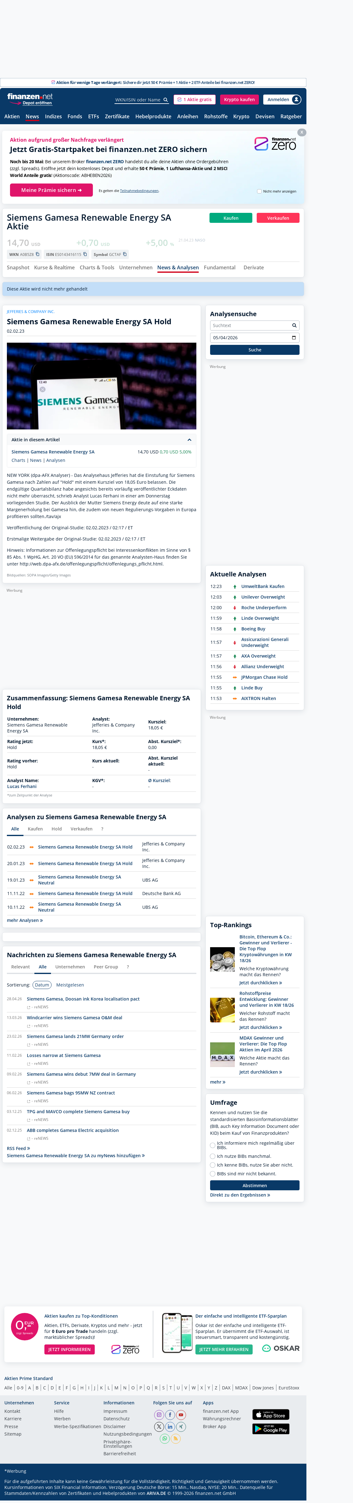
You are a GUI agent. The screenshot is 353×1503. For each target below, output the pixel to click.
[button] (195, 100)
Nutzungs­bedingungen (127, 1437)
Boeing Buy (253, 631)
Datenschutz (116, 1421)
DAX (226, 1390)
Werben (62, 1421)
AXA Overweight (258, 658)
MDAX (241, 1390)
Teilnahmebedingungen (139, 190)
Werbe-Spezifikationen (77, 1429)
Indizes (53, 117)
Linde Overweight (260, 621)
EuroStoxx (289, 1390)
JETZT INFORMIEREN (69, 1352)
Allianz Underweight (262, 669)
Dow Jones (263, 1390)
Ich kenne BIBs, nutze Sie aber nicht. (255, 1168)
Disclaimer (114, 1429)
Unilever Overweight (263, 599)
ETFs (93, 117)
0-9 (20, 1390)
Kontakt (12, 1414)
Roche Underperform (263, 610)
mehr (217, 1084)
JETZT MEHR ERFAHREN (224, 1352)
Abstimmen (255, 1188)
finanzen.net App (221, 1414)
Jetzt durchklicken (261, 985)
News (32, 117)
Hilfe (59, 1414)
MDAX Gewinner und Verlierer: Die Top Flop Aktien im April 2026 (263, 1046)
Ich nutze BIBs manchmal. (244, 1159)
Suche (255, 352)
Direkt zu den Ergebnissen (240, 1198)
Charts (18, 462)
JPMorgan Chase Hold (264, 680)
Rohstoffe (216, 117)
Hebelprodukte (153, 117)
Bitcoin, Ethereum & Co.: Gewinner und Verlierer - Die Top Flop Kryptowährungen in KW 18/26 (266, 951)
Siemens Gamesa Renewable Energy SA (53, 455)
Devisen (265, 117)
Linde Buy (252, 690)
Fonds (75, 117)
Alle (8, 1390)
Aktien (12, 117)
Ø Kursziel (159, 783)
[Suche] (166, 100)
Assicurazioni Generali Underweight (265, 645)
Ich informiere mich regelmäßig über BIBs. (256, 1148)
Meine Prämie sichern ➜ (51, 190)
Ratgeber (291, 117)
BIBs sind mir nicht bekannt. (246, 1176)
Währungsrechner (222, 1421)
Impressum (115, 1414)
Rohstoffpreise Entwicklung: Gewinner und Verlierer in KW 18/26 (267, 1002)
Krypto (241, 117)
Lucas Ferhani (22, 789)
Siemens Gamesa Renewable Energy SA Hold (85, 849)
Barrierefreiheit (119, 1456)
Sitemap (13, 1437)
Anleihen (187, 117)
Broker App (214, 1429)
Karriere (13, 1421)
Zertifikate (117, 117)
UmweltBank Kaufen (263, 589)
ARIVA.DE (156, 1496)
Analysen (55, 462)
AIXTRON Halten (258, 701)
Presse (11, 1429)
